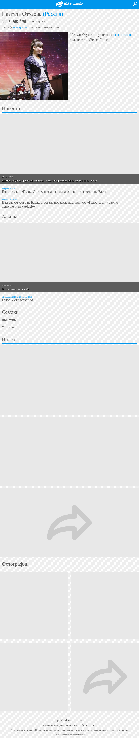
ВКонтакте (9, 320)
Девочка (34, 21)
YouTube (8, 327)
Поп (42, 21)
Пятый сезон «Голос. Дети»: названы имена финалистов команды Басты (54, 191)
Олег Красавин (20, 27)
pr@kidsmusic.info (69, 720)
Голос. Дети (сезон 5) (17, 300)
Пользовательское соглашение (69, 734)
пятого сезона (122, 35)
